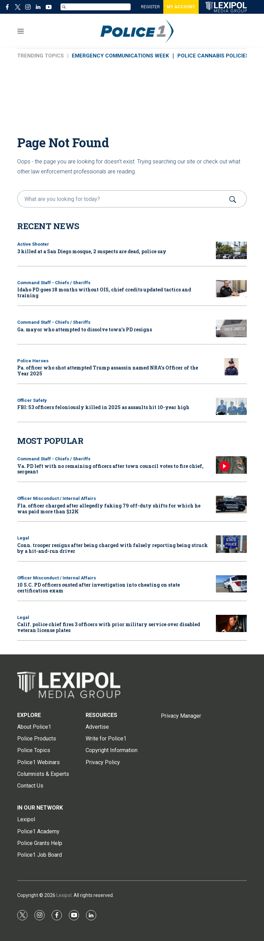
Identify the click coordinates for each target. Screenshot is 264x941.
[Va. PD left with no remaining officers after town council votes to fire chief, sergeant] (231, 465)
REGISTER (150, 6)
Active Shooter (33, 244)
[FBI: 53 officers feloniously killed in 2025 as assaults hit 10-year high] (231, 406)
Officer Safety (32, 400)
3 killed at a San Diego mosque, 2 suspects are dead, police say (91, 251)
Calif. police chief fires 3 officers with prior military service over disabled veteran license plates (108, 627)
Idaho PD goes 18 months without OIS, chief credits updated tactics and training (104, 292)
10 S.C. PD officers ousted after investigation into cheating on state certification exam (98, 587)
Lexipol (64, 895)
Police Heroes (32, 360)
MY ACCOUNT (181, 6)
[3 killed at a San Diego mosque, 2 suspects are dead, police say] (231, 250)
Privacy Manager (181, 716)
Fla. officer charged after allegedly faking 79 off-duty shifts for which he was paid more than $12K (108, 508)
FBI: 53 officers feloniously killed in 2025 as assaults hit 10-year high (103, 407)
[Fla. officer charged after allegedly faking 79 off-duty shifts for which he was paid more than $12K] (231, 504)
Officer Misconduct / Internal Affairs (56, 498)
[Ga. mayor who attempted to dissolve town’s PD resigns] (231, 328)
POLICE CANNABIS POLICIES (213, 56)
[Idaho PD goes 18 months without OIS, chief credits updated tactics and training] (231, 289)
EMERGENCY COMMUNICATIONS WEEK (120, 56)
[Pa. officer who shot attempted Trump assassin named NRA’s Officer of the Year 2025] (231, 367)
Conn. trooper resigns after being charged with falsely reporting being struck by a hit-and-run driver (112, 548)
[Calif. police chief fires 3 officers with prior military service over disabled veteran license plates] (231, 623)
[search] (122, 198)
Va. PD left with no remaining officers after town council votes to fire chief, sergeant (110, 469)
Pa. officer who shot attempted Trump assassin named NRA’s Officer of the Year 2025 (107, 370)
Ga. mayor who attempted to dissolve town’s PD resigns (84, 329)
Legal (23, 538)
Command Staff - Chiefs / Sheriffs (53, 282)
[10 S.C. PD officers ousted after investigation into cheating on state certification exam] (231, 584)
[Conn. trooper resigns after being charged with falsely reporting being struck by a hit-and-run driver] (231, 544)
